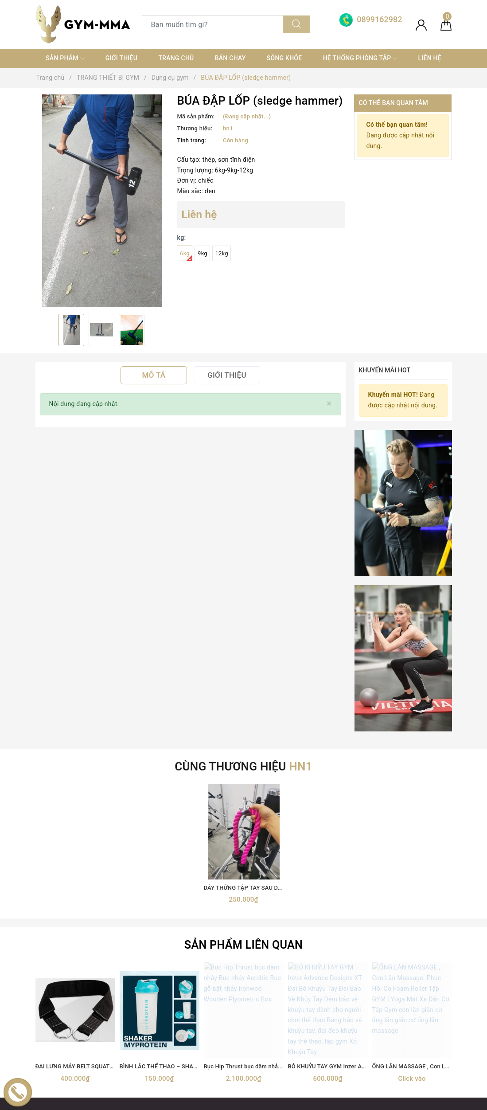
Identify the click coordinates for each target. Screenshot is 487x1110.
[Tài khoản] (421, 24)
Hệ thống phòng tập (360, 58)
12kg (221, 253)
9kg (202, 253)
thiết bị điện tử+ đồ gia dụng (182, 1031)
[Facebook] (43, 1017)
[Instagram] (98, 1017)
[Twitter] (61, 1017)
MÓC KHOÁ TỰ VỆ (168, 1063)
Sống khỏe (284, 58)
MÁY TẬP (155, 1047)
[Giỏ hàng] (446, 24)
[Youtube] (80, 1017)
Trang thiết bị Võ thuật (173, 1000)
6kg (186, 255)
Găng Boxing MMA (168, 984)
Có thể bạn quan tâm (393, 102)
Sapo (323, 1100)
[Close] (329, 404)
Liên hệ (429, 58)
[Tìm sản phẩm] (212, 24)
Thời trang (156, 1016)
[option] (101, 200)
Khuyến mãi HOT (385, 370)
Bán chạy (230, 58)
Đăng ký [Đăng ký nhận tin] (422, 863)
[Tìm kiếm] (296, 24)
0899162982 (299, 968)
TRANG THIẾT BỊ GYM (173, 968)
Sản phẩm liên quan (243, 673)
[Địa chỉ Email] (339, 862)
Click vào (412, 806)
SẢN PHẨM (65, 58)
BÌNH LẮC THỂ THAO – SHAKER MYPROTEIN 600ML (189, 794)
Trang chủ (176, 58)
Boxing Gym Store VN (401, 960)
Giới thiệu (121, 58)
